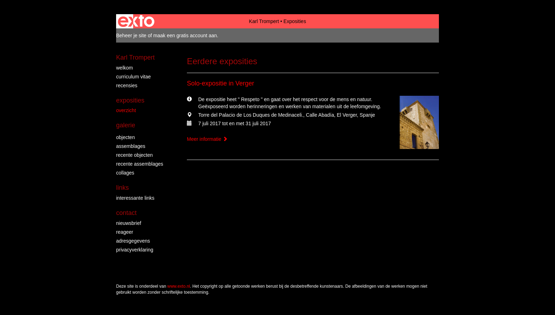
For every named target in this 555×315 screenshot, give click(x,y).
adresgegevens (133, 241)
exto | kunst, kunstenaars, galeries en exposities (136, 21)
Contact (126, 212)
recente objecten (134, 155)
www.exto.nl (178, 286)
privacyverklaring (134, 250)
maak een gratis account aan (185, 35)
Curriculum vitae (133, 76)
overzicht (126, 110)
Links (122, 187)
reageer (124, 232)
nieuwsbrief (128, 223)
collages (125, 173)
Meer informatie (207, 139)
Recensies (126, 85)
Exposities (130, 100)
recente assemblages (139, 164)
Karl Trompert (264, 21)
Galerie (125, 125)
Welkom (124, 68)
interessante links (135, 198)
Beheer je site (131, 35)
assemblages (130, 146)
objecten (125, 137)
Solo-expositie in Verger (220, 83)
